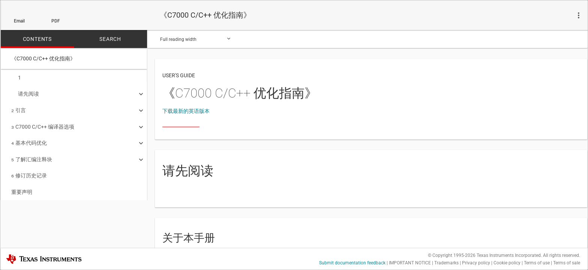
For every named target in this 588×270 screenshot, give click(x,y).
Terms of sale (566, 263)
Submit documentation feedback (352, 263)
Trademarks (446, 263)
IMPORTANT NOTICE (410, 263)
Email (19, 21)
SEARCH (110, 39)
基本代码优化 (29, 140)
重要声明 (21, 187)
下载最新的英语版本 (186, 111)
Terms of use (537, 263)
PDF (55, 21)
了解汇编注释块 (31, 156)
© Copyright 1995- (452, 255)
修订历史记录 (29, 171)
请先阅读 (25, 93)
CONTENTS (37, 39)
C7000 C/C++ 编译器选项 (42, 125)
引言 (18, 109)
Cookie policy (507, 263)
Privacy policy (476, 263)
